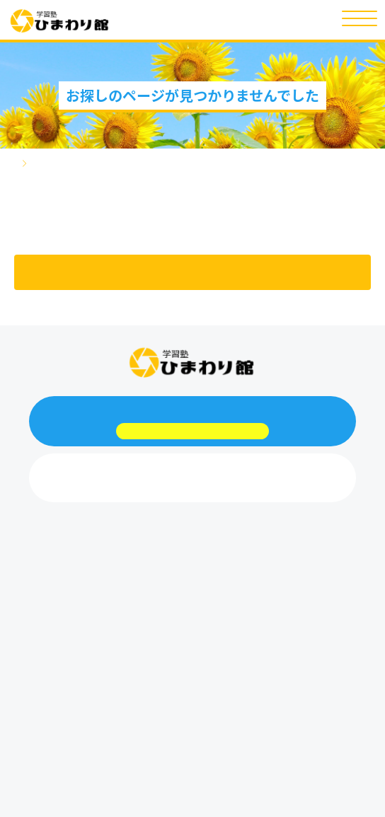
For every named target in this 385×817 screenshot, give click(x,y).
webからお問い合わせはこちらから (192, 431)
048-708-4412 (192, 488)
